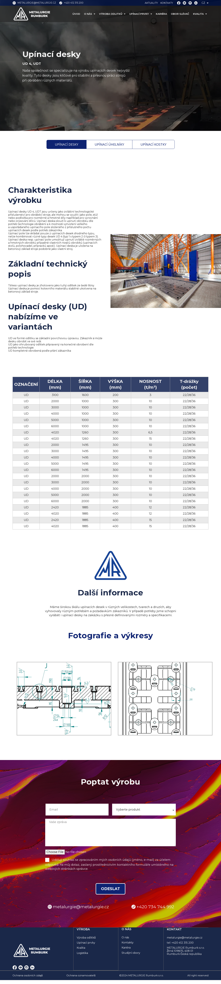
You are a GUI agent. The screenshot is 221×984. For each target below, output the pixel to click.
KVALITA (200, 13)
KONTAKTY (166, 2)
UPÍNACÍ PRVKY (140, 13)
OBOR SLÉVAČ (180, 13)
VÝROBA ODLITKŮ (112, 13)
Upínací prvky (86, 943)
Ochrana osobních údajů (28, 976)
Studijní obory (131, 953)
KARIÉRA (161, 13)
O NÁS (89, 13)
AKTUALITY (151, 2)
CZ (205, 2)
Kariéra (126, 948)
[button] (23, 699)
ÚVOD (76, 13)
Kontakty (128, 943)
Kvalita (81, 948)
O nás (125, 938)
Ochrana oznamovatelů (80, 976)
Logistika (82, 953)
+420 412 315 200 (183, 943)
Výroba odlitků (86, 938)
